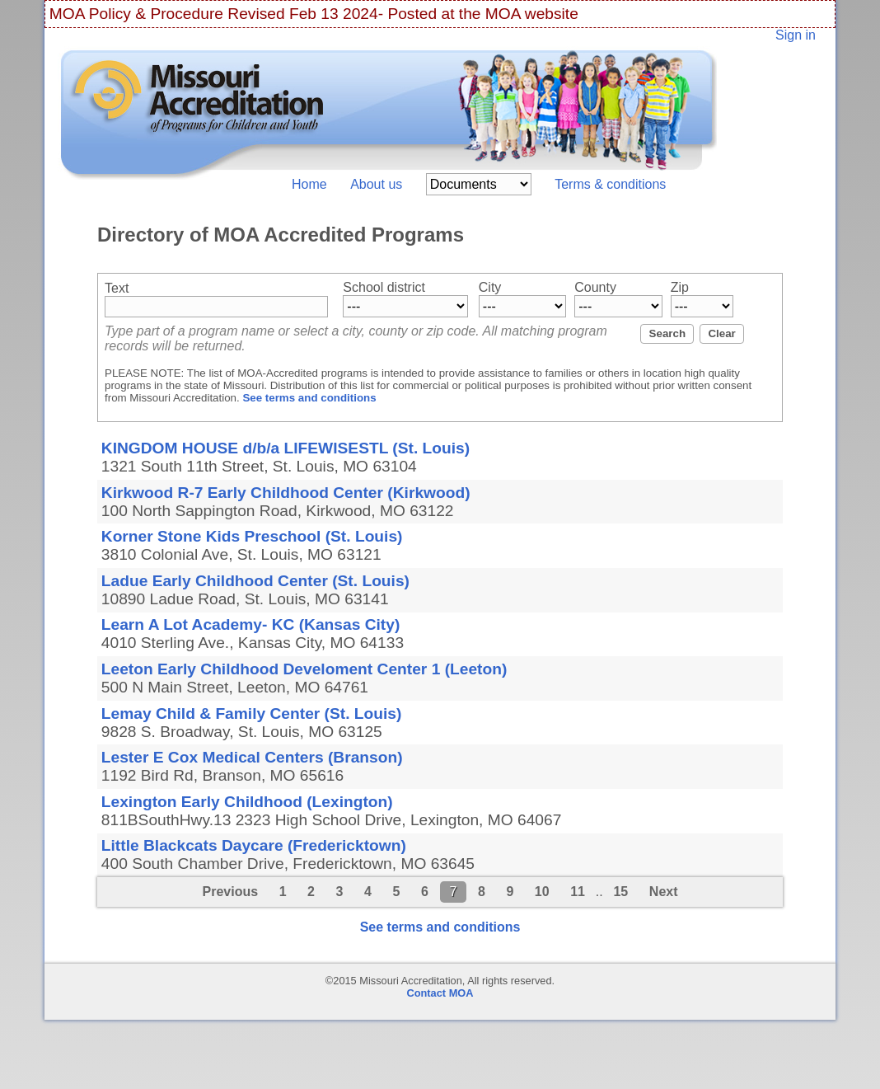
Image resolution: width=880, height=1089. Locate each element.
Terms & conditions (610, 184)
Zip (680, 287)
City (490, 287)
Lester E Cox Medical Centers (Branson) (252, 757)
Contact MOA (439, 993)
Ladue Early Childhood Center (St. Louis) (255, 580)
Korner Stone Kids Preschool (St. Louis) (252, 536)
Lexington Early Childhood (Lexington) (247, 801)
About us (376, 184)
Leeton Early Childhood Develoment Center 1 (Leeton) (304, 669)
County (595, 287)
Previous (230, 892)
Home (309, 184)
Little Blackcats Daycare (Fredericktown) (253, 845)
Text (117, 288)
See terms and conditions (309, 398)
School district (384, 287)
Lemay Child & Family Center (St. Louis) (251, 713)
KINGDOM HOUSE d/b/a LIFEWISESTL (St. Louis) (285, 448)
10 (542, 892)
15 (620, 892)
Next (663, 892)
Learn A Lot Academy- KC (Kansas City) (250, 624)
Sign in (795, 35)
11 (577, 892)
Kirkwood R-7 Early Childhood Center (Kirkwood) (285, 492)
